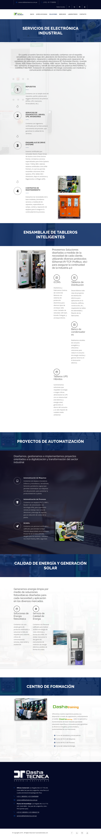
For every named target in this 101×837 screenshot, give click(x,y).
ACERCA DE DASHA (41, 14)
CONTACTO (83, 14)
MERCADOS (62, 14)
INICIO (32, 14)
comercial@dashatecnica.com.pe (27, 2)
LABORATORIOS (72, 14)
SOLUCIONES (53, 14)
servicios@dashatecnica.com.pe (27, 816)
